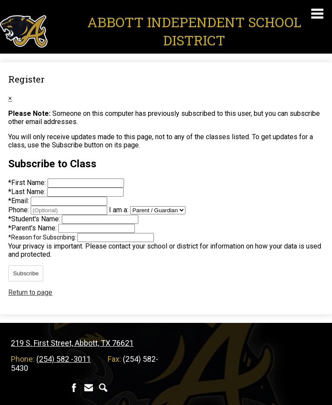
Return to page (30, 292)
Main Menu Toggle (317, 14)
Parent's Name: (33, 228)
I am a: (118, 210)
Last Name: (27, 192)
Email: (19, 201)
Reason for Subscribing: (42, 237)
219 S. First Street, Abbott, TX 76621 (72, 343)
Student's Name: (35, 219)
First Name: (28, 183)
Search (103, 387)
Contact (88, 387)
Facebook (74, 387)
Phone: (19, 210)
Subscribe (25, 273)
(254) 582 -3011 (63, 359)
